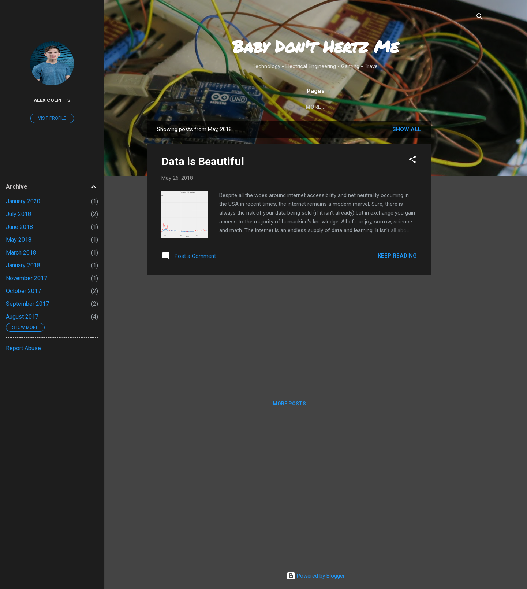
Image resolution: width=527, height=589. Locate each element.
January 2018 (23, 265)
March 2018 (21, 252)
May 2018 (18, 239)
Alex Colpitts (52, 100)
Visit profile (52, 118)
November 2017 (26, 278)
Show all (406, 129)
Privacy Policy (351, 107)
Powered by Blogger (316, 576)
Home (265, 107)
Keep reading (397, 255)
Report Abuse (23, 348)
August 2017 (22, 316)
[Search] (479, 17)
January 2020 (23, 201)
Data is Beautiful (202, 161)
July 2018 (18, 214)
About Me (301, 107)
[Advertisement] (460, 230)
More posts (289, 404)
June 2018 (19, 226)
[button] (412, 160)
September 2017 (27, 303)
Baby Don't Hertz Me (315, 46)
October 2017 (23, 291)
